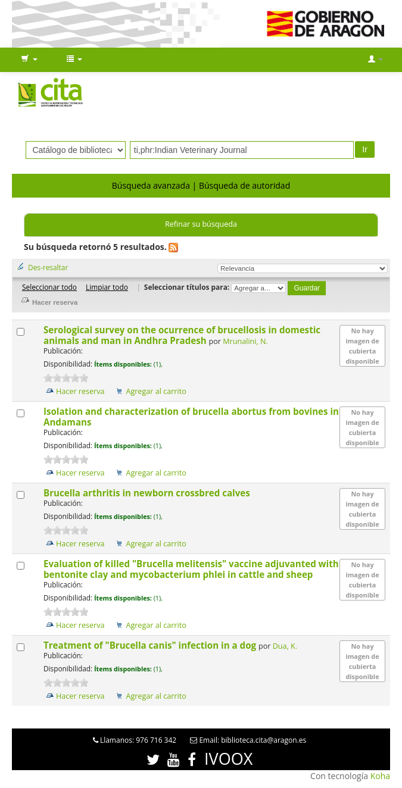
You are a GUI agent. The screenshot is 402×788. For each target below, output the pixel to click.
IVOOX (228, 759)
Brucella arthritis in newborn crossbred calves (148, 493)
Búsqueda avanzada (151, 185)
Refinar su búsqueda (201, 224)
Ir (364, 149)
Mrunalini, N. (245, 341)
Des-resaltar (48, 267)
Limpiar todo (107, 287)
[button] (29, 59)
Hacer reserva (80, 391)
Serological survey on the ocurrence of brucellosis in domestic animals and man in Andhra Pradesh (181, 335)
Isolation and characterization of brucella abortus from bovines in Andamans (191, 416)
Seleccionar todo (49, 287)
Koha (380, 775)
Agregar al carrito (156, 391)
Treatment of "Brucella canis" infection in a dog (150, 645)
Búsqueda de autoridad (244, 185)
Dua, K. (285, 646)
